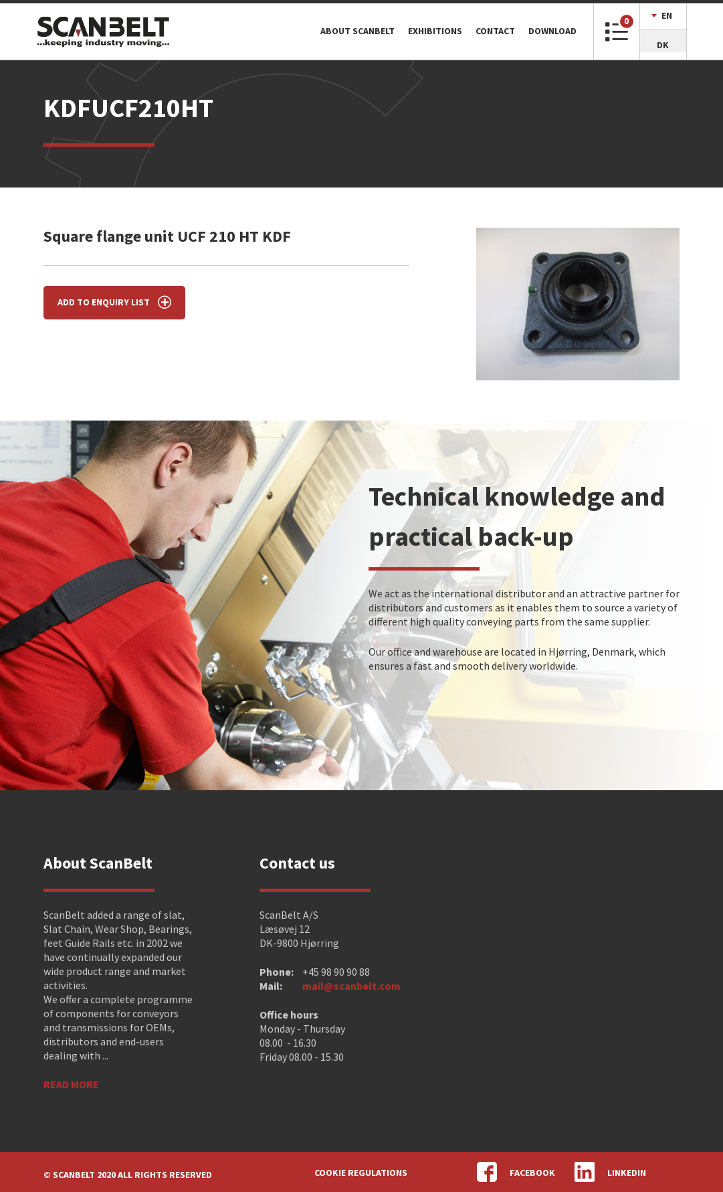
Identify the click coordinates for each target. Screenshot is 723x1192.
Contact (495, 31)
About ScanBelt (357, 31)
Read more (71, 1084)
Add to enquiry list (114, 302)
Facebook (516, 1172)
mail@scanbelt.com (351, 985)
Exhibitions (435, 31)
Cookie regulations (360, 1173)
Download (552, 31)
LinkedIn (610, 1172)
